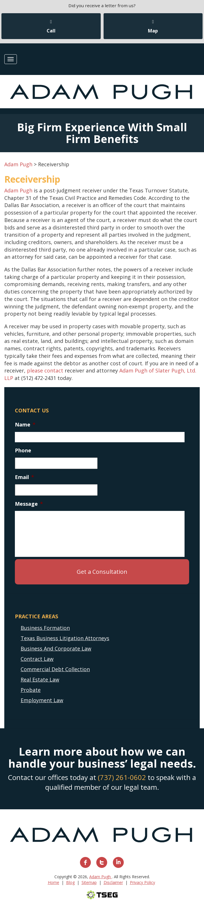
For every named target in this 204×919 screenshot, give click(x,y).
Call (51, 27)
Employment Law (42, 700)
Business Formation (45, 627)
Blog (70, 882)
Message (29, 504)
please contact (45, 370)
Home (53, 882)
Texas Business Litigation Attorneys (65, 638)
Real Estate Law (40, 679)
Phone (23, 450)
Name (25, 424)
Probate (31, 689)
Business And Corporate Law (56, 648)
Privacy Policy (142, 882)
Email (24, 477)
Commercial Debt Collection (55, 669)
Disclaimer (113, 882)
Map (153, 27)
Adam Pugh (18, 190)
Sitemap (89, 882)
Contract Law (37, 658)
